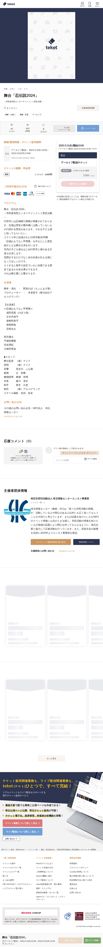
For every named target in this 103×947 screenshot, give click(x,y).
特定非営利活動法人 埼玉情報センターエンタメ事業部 (60, 498)
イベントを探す (9, 863)
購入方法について (44, 186)
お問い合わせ (75, 892)
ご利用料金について (44, 872)
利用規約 (73, 863)
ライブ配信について (44, 880)
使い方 (5, 876)
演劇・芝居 (23, 89)
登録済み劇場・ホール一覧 (47, 892)
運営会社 (73, 884)
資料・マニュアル (43, 888)
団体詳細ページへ (86, 542)
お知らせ (73, 888)
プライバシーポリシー (79, 867)
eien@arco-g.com (13, 416)
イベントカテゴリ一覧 (12, 867)
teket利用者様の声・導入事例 (48, 884)
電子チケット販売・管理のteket (12, 850)
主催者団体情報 (88, 108)
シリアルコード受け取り (13, 888)
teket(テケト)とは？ (44, 863)
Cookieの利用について (79, 872)
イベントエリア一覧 (11, 872)
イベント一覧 (33, 850)
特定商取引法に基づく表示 (81, 880)
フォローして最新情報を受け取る (51, 542)
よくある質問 (8, 880)
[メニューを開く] (97, 4)
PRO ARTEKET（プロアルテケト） (18, 884)
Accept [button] (93, 934)
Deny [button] (80, 934)
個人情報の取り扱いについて (82, 876)
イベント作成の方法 (44, 867)
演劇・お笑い (9, 89)
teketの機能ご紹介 (44, 876)
